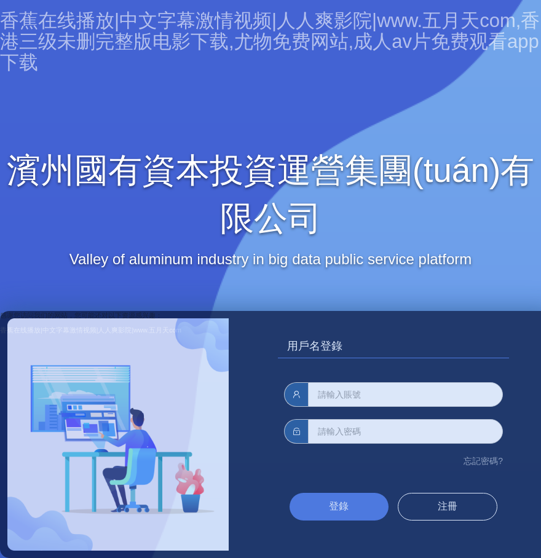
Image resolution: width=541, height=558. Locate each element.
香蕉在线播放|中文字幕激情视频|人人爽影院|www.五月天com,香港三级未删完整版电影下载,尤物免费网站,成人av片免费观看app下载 (270, 41)
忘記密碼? (483, 461)
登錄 (339, 506)
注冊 (447, 506)
